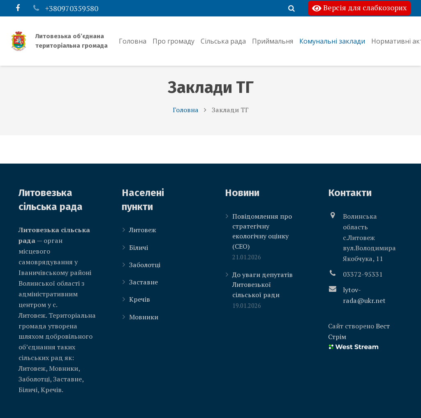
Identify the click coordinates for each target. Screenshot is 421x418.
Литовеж (142, 230)
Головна (186, 117)
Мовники (143, 316)
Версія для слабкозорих (359, 8)
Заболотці (144, 264)
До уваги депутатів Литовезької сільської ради (262, 285)
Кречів (139, 299)
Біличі (138, 247)
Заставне (143, 282)
